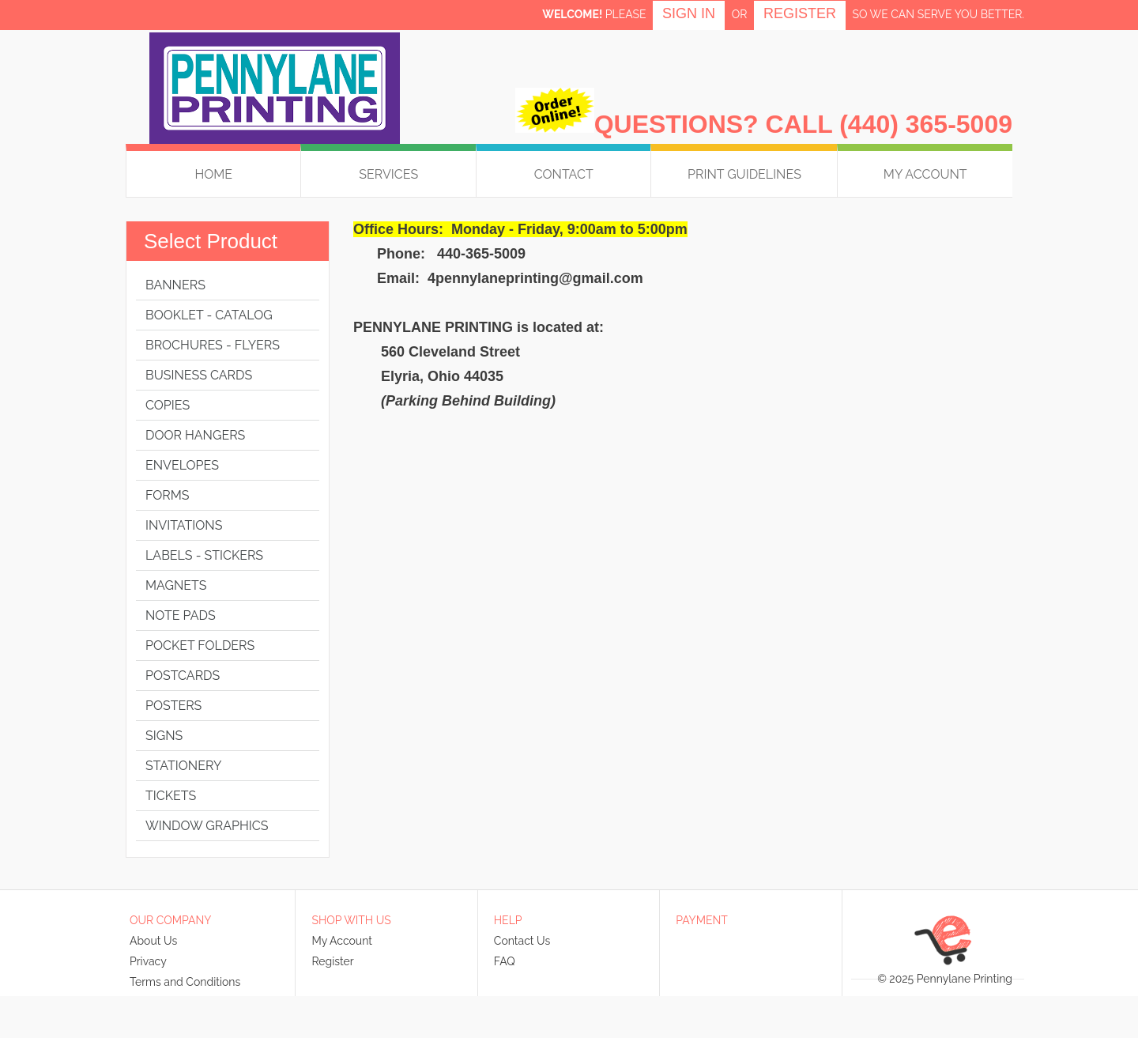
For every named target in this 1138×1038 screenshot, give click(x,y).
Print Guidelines (744, 174)
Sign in (688, 13)
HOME (213, 174)
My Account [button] (925, 174)
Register (799, 13)
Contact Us (522, 940)
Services (388, 174)
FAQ (504, 961)
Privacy (148, 961)
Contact (563, 174)
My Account (341, 940)
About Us (153, 940)
